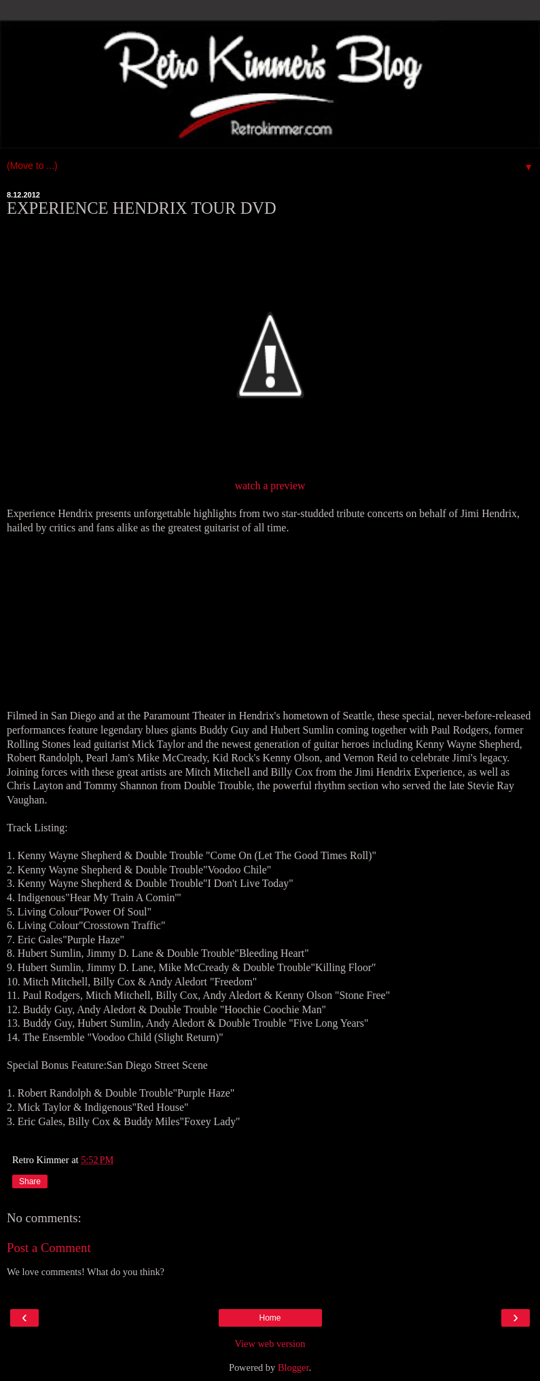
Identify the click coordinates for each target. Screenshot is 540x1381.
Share (30, 1181)
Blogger (293, 1367)
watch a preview (270, 485)
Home (270, 1318)
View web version (270, 1343)
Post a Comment (49, 1248)
